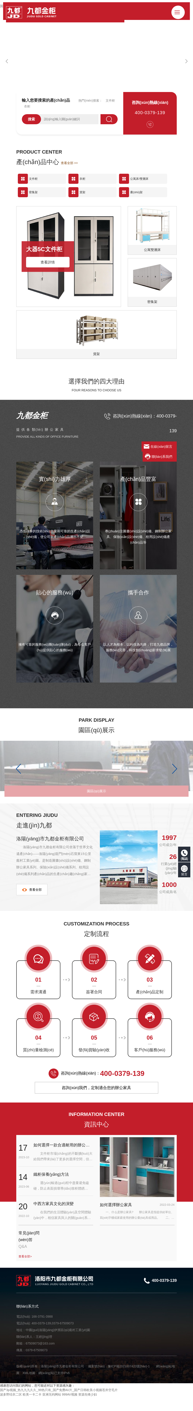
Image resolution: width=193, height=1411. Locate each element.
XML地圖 (29, 1387)
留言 (184, 870)
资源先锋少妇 (87, 1409)
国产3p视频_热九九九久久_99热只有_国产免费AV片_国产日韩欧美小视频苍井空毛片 (59, 1404)
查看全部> (25, 1271)
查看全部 (32, 904)
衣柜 (27, 106)
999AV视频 (69, 1409)
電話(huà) (184, 855)
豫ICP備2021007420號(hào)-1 (129, 1380)
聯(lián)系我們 (162, 456)
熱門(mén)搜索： (90, 100)
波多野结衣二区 (11, 1409)
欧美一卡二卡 (32, 1409)
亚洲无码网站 (51, 1409)
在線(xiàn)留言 (161, 446)
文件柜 (110, 100)
